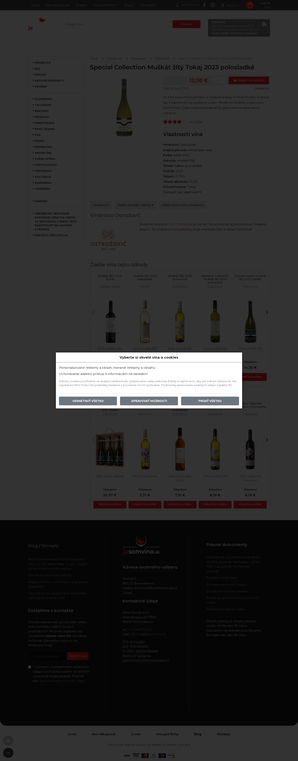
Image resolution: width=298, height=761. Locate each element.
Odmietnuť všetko (88, 401)
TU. (230, 385)
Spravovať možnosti (149, 401)
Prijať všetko (210, 401)
